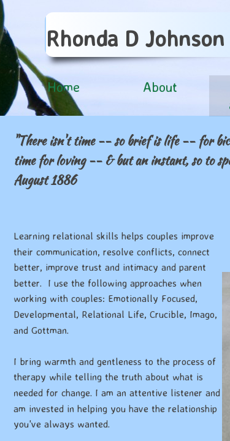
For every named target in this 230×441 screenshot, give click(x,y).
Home (63, 86)
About (160, 86)
